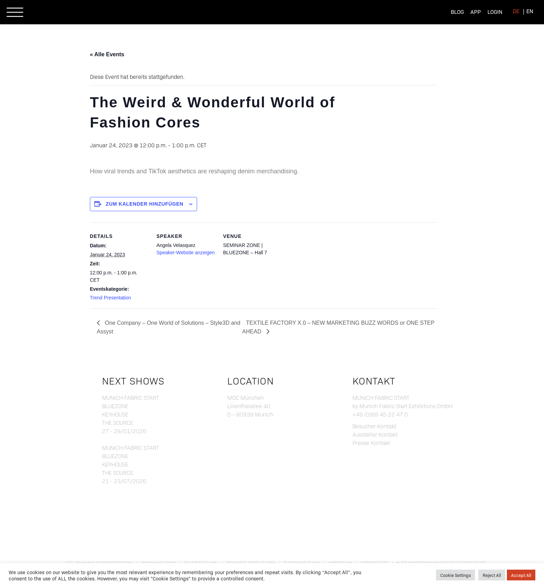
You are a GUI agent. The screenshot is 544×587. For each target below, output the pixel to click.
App (475, 11)
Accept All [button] (521, 575)
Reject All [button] (492, 575)
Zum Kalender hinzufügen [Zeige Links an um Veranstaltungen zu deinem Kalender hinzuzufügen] (145, 204)
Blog (457, 11)
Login (494, 11)
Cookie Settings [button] (455, 575)
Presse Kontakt (371, 442)
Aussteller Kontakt (375, 434)
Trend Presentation (110, 297)
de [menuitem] (516, 11)
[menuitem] (516, 11)
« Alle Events (107, 54)
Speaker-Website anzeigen (185, 252)
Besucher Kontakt (374, 426)
